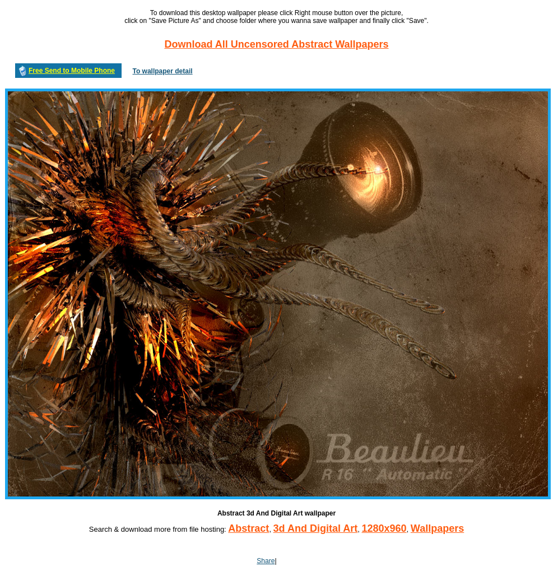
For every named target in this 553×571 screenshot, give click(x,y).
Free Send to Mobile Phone (72, 71)
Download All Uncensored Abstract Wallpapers (276, 44)
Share (266, 561)
